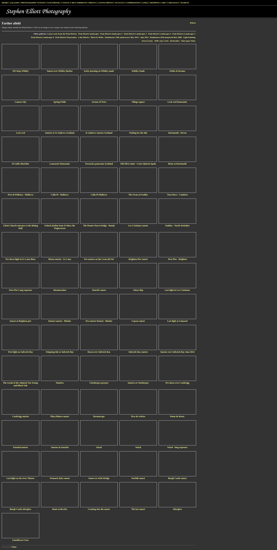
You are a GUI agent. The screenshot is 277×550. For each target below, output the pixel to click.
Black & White (97, 37)
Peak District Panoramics (66, 37)
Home (5, 3)
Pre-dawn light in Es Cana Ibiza (20, 259)
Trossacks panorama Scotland (99, 164)
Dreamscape (99, 416)
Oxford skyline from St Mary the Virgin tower (59, 227)
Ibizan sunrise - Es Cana (59, 259)
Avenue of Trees (99, 102)
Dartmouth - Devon (177, 133)
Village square (138, 102)
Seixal (99, 447)
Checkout (173, 3)
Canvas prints (105, 3)
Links (145, 3)
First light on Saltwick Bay (20, 352)
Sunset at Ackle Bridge (98, 478)
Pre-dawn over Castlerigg (177, 383)
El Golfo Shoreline (20, 164)
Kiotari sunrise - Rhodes (59, 321)
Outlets (119, 3)
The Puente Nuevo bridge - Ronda (99, 225)
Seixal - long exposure (177, 447)
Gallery (14, 3)
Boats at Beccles (59, 509)
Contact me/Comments (74, 3)
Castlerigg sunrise (20, 416)
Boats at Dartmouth (177, 164)
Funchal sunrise (20, 447)
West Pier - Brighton (177, 259)
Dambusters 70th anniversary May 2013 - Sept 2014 (126, 37)
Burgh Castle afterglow (20, 509)
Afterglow (177, 509)
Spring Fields (60, 102)
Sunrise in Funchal (59, 447)
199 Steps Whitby (20, 71)
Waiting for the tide (138, 133)
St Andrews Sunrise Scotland (99, 133)
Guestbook (53, 3)
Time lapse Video (188, 41)
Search (185, 3)
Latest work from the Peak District (62, 34)
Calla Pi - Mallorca (60, 194)
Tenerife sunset (99, 290)
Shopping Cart (158, 3)
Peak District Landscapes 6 (42, 37)
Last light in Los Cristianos (177, 290)
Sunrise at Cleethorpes (138, 383)
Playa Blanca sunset (60, 416)
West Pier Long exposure (20, 290)
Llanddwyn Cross (20, 540)
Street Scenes (147, 41)
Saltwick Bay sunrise (138, 352)
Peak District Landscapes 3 (135, 34)
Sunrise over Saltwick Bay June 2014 (177, 352)
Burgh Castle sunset (177, 478)
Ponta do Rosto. (177, 416)
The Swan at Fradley (138, 194)
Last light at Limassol (177, 321)
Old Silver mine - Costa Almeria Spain (138, 164)
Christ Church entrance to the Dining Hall (20, 227)
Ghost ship (138, 290)
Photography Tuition (33, 3)
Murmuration (59, 290)
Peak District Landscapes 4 (159, 34)
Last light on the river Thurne (20, 478)
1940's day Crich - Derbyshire (166, 41)
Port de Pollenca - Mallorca (20, 194)
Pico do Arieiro (138, 416)
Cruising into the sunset (99, 509)
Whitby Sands (138, 71)
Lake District (83, 37)
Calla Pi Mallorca (99, 194)
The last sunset (138, 509)
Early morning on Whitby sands (99, 71)
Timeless (60, 383)
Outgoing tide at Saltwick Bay (59, 352)
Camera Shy (20, 102)
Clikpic (14, 547)
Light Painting (189, 37)
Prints (92, 3)
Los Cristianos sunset (138, 225)
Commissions (133, 3)
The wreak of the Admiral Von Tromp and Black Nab (20, 384)
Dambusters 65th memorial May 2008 (166, 37)
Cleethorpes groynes (99, 383)
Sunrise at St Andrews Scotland (59, 133)
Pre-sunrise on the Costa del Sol (99, 259)
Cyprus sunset (138, 321)
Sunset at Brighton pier (20, 321)
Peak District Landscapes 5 (183, 34)
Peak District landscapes (88, 34)
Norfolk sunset (138, 478)
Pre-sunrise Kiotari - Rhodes (99, 321)
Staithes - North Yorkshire (177, 225)
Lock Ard (20, 133)
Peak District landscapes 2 (111, 34)
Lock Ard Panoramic (177, 102)
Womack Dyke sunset (60, 478)
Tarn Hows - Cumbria (177, 194)
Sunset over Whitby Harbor (60, 71)
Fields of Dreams (177, 71)
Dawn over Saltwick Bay (99, 352)
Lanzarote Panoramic (60, 164)
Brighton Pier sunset (138, 259)
